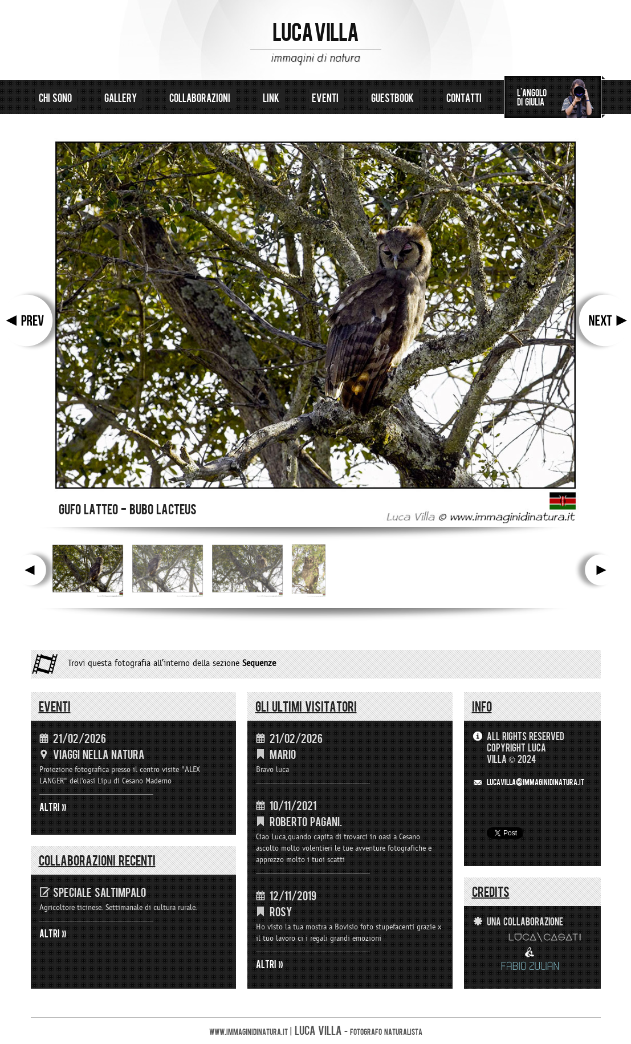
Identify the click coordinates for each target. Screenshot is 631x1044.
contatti (464, 98)
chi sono (56, 98)
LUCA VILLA (315, 33)
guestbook (393, 98)
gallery (121, 98)
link (272, 98)
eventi (326, 98)
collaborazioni (201, 98)
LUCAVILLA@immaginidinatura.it (535, 782)
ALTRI (49, 807)
